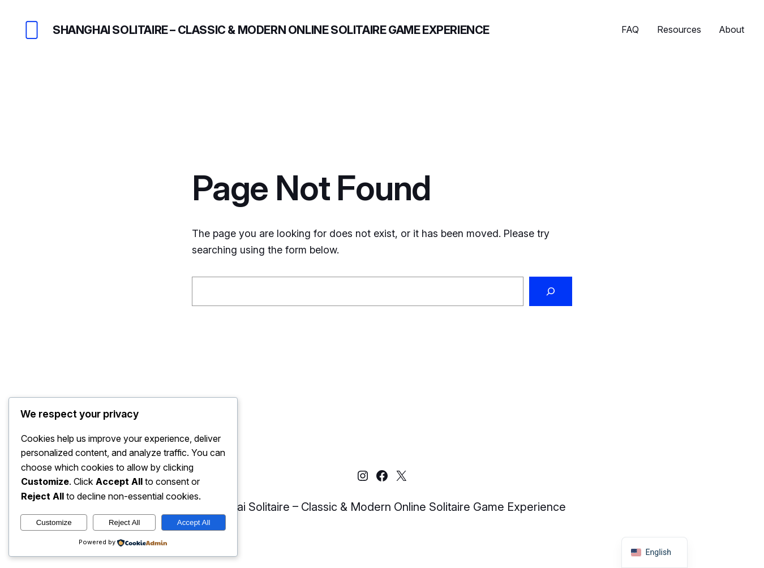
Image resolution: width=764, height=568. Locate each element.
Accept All (194, 522)
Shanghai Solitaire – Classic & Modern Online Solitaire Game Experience (271, 30)
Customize (54, 522)
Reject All (124, 522)
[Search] (550, 291)
